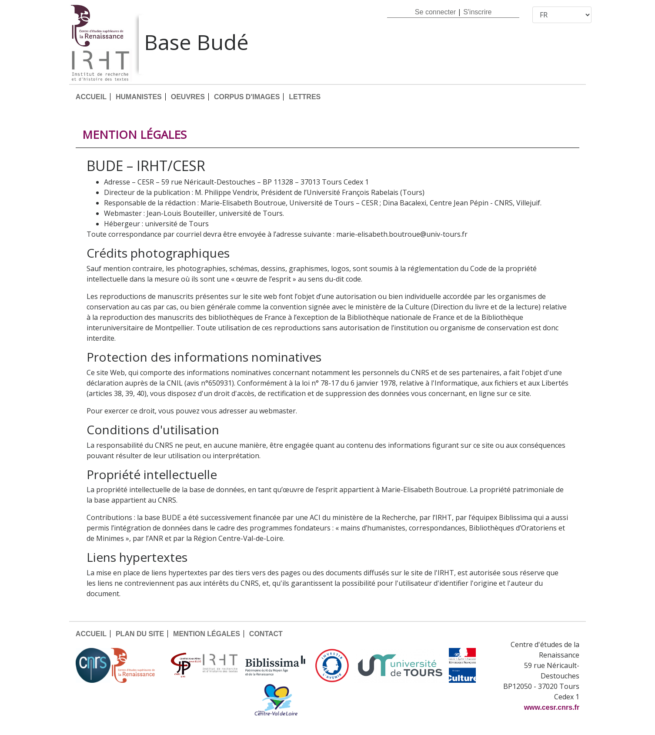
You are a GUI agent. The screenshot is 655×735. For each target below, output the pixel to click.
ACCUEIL (91, 97)
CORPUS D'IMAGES (247, 97)
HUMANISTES (139, 97)
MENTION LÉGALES (206, 634)
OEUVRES (188, 97)
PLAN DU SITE (140, 634)
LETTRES (305, 97)
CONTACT (266, 634)
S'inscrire (477, 12)
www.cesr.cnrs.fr (551, 707)
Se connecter (435, 12)
